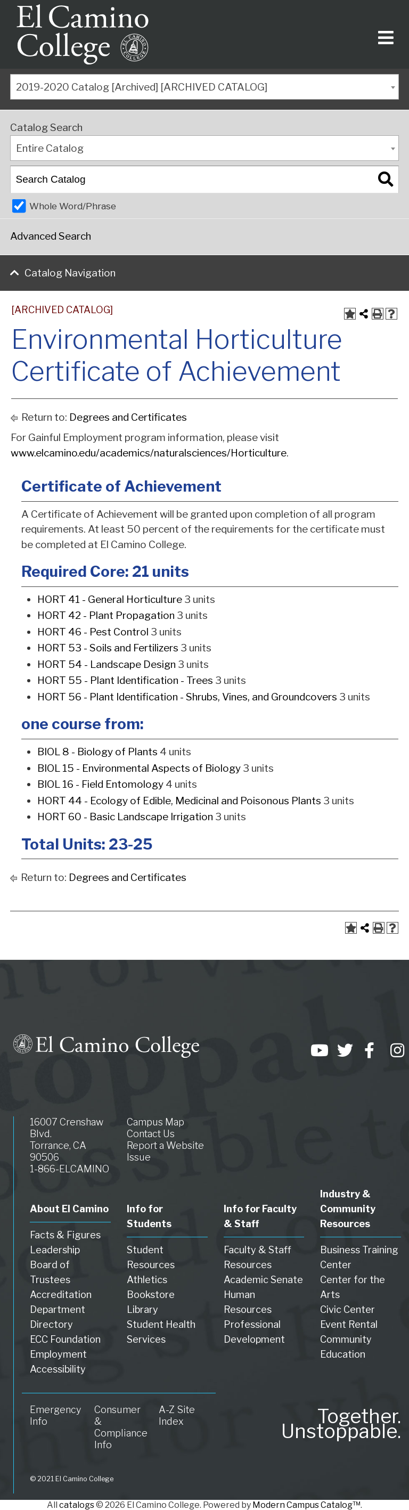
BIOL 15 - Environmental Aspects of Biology (139, 768)
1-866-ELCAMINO (69, 1168)
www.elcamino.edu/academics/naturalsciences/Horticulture (149, 453)
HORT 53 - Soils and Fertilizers (107, 648)
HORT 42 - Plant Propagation (106, 615)
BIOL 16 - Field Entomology (100, 784)
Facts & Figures (65, 1234)
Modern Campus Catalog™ (306, 1505)
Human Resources (248, 1302)
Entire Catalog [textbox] (50, 148)
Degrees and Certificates (128, 417)
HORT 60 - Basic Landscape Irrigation (125, 817)
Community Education (346, 1347)
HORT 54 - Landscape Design (106, 664)
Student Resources (151, 1257)
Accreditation (61, 1294)
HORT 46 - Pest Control (93, 632)
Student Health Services (161, 1332)
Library (142, 1309)
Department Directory (57, 1317)
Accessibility (58, 1369)
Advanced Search (50, 236)
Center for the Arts (352, 1287)
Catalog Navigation (70, 273)
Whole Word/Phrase (72, 205)
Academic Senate (263, 1279)
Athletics (147, 1279)
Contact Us (151, 1133)
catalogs (76, 1505)
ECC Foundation (65, 1339)
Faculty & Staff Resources (257, 1257)
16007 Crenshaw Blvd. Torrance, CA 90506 (66, 1139)
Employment (58, 1354)
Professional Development (254, 1332)
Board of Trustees (50, 1272)
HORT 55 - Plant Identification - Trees (125, 680)
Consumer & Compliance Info (121, 1427)
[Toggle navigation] (383, 34)
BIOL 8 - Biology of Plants (97, 752)
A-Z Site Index (177, 1415)
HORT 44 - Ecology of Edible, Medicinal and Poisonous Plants (179, 801)
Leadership (55, 1249)
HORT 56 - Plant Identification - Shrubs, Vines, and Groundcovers (187, 697)
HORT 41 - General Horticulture (109, 599)
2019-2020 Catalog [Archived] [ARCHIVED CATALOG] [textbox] (141, 87)
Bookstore (151, 1294)
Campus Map (155, 1122)
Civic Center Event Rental (349, 1317)
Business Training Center (359, 1257)
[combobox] (204, 87)
